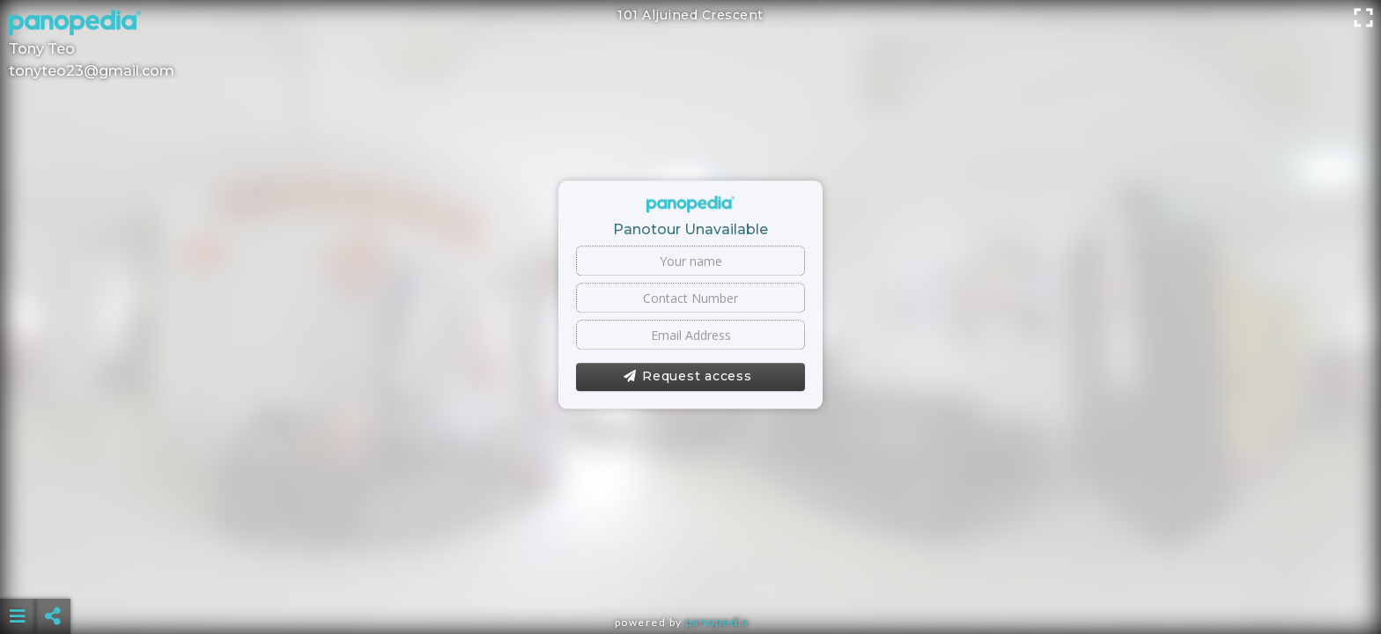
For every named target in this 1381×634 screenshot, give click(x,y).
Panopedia (717, 622)
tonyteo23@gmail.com (91, 71)
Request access (687, 377)
